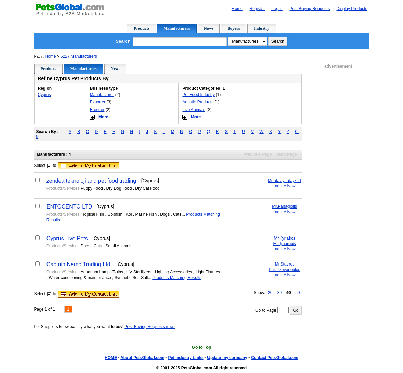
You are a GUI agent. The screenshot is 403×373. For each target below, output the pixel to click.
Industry (261, 28)
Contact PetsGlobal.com (274, 357)
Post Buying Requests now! (149, 326)
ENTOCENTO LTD (69, 207)
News (208, 28)
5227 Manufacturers (79, 56)
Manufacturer (102, 94)
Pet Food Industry (198, 94)
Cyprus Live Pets (67, 238)
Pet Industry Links (186, 357)
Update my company (227, 357)
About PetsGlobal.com (142, 357)
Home (237, 8)
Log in (277, 8)
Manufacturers (176, 28)
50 (297, 292)
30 (279, 292)
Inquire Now (284, 186)
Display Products (351, 8)
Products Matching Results (176, 277)
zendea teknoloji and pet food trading (92, 181)
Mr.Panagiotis (284, 206)
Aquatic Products (197, 102)
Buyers (234, 28)
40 (288, 292)
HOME (111, 357)
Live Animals (193, 109)
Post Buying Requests (310, 8)
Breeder (97, 109)
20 (270, 292)
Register (257, 8)
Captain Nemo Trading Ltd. (79, 264)
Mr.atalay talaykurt (284, 180)
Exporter (97, 102)
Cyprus (44, 94)
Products (141, 28)
